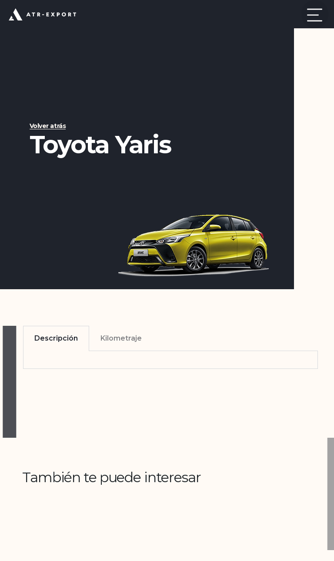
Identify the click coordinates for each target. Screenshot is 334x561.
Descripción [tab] (56, 338)
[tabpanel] (170, 360)
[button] (314, 14)
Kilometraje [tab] (121, 338)
